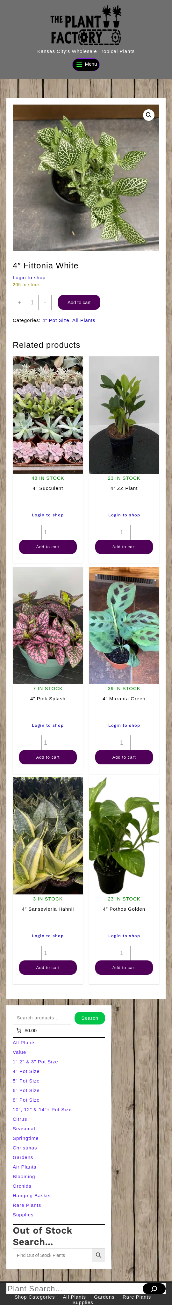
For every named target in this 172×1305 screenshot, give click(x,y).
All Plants (84, 320)
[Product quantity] (32, 302)
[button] (148, 115)
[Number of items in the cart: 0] (26, 1030)
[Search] (154, 1288)
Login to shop (29, 277)
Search (89, 1018)
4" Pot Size (55, 320)
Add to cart (79, 302)
